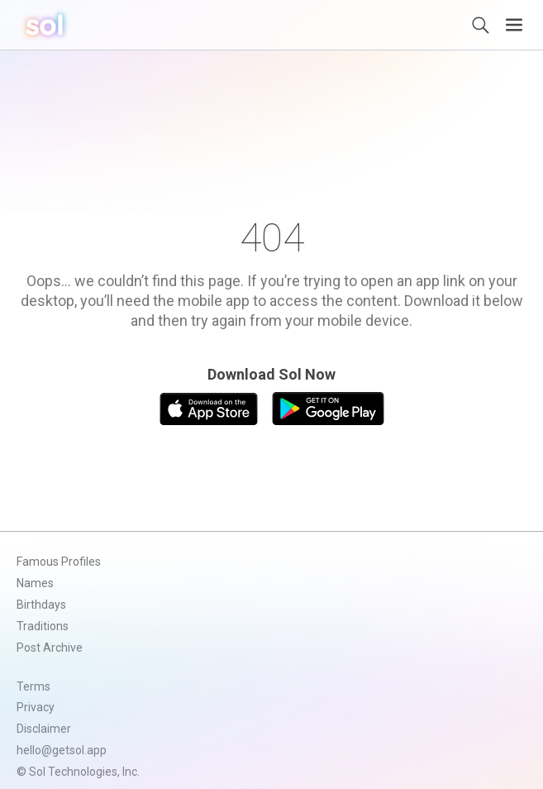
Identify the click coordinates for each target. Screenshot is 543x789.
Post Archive (50, 647)
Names (35, 583)
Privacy (36, 707)
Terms (33, 686)
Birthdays (41, 604)
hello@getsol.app (62, 750)
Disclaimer (44, 728)
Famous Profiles (59, 561)
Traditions (43, 626)
